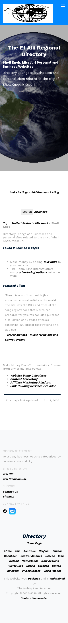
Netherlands (30, 561)
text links (50, 262)
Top (5, 223)
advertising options (33, 272)
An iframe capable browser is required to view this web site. (32, 320)
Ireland (13, 561)
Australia (29, 551)
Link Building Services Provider (32, 386)
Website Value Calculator (28, 375)
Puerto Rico (15, 565)
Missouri (41, 223)
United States (21, 223)
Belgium (44, 551)
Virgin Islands (52, 570)
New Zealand (50, 561)
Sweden (43, 565)
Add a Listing (17, 192)
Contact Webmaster (34, 598)
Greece (50, 556)
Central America (31, 556)
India (61, 556)
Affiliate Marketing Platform (30, 382)
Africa (8, 551)
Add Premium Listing (45, 192)
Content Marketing (23, 379)
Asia (17, 551)
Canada (57, 551)
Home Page (34, 543)
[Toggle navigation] (63, 6)
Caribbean (10, 556)
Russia (30, 565)
